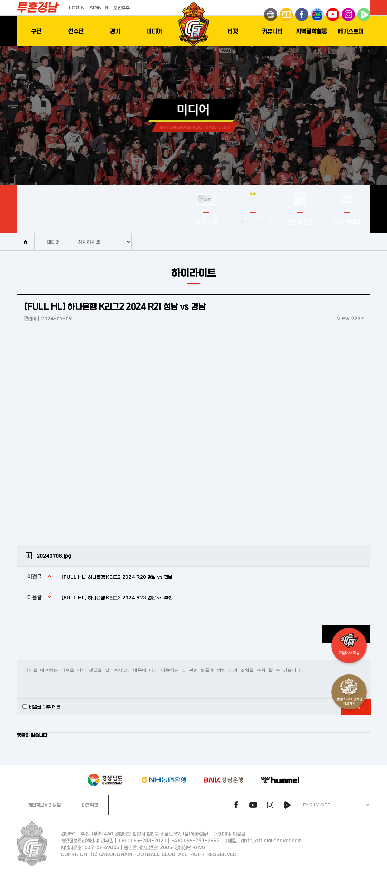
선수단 (76, 31)
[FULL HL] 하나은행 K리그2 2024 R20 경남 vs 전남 (117, 576)
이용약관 (89, 804)
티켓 (233, 31)
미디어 (154, 31)
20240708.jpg (54, 555)
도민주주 (121, 7)
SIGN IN (98, 7)
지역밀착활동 (311, 31)
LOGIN (77, 7)
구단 (36, 31)
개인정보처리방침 (44, 804)
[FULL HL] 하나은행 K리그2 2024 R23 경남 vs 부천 (117, 597)
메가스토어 (351, 31)
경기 (115, 31)
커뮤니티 (272, 31)
